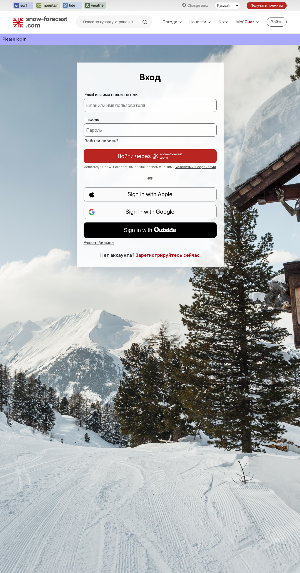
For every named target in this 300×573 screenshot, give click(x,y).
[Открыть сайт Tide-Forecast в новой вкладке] (72, 5)
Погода (172, 21)
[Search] (145, 22)
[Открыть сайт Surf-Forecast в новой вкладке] (23, 5)
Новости (200, 21)
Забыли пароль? (101, 140)
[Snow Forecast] (40, 22)
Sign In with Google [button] (131, 211)
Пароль (92, 119)
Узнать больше (99, 242)
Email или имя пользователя (111, 94)
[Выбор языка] (227, 6)
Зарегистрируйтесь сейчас (168, 255)
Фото (223, 21)
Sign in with (150, 230)
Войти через (150, 156)
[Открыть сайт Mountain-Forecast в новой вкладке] (48, 5)
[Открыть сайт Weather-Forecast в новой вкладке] (95, 5)
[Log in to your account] (277, 22)
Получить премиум (267, 5)
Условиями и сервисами (195, 167)
